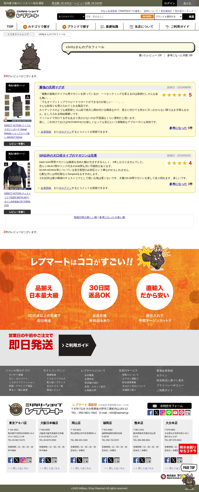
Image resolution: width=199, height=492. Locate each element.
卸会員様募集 (129, 382)
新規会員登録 (165, 370)
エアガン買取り (130, 378)
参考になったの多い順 (112, 217)
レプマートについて (93, 370)
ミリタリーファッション (22, 382)
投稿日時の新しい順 (85, 217)
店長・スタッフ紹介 (95, 386)
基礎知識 (51, 375)
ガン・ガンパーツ (18, 378)
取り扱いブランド (56, 382)
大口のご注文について (134, 386)
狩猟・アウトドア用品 (20, 386)
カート (187, 3)
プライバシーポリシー (170, 385)
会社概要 (89, 375)
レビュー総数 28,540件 (88, 3)
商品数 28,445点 (62, 3)
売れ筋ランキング (184, 11)
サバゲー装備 (16, 375)
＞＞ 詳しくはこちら (18, 468)
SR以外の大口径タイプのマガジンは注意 (68, 155)
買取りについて (130, 375)
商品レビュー (54, 390)
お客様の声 (90, 390)
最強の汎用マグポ (51, 87)
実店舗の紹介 (92, 382)
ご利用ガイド (165, 390)
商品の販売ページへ (16, 87)
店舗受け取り (129, 390)
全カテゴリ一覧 (55, 386)
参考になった (178, 128)
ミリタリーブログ (56, 378)
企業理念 (89, 379)
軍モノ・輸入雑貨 (18, 390)
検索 (191, 16)
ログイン (66, 131)
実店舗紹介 (166, 11)
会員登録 (112, 11)
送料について (151, 11)
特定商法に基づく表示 (170, 380)
